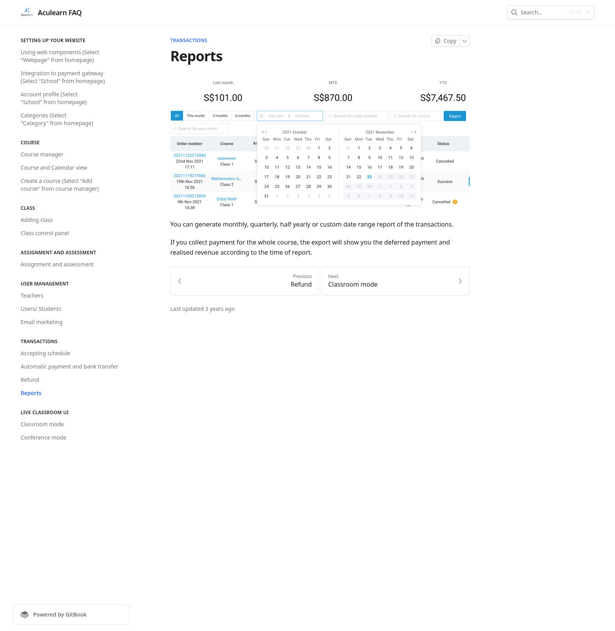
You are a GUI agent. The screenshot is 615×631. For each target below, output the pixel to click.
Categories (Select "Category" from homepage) (57, 119)
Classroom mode (42, 424)
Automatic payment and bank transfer (69, 366)
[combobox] (543, 12)
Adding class (37, 219)
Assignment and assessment (57, 264)
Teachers (32, 295)
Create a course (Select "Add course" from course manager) (60, 184)
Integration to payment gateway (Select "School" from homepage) (63, 77)
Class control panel (45, 233)
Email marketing (42, 322)
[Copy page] (445, 41)
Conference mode (43, 437)
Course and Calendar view (54, 167)
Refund (30, 379)
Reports (31, 393)
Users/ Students (41, 308)
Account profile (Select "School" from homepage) (54, 98)
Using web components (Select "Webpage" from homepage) (60, 56)
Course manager (42, 154)
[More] (465, 41)
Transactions (188, 40)
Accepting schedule (45, 353)
